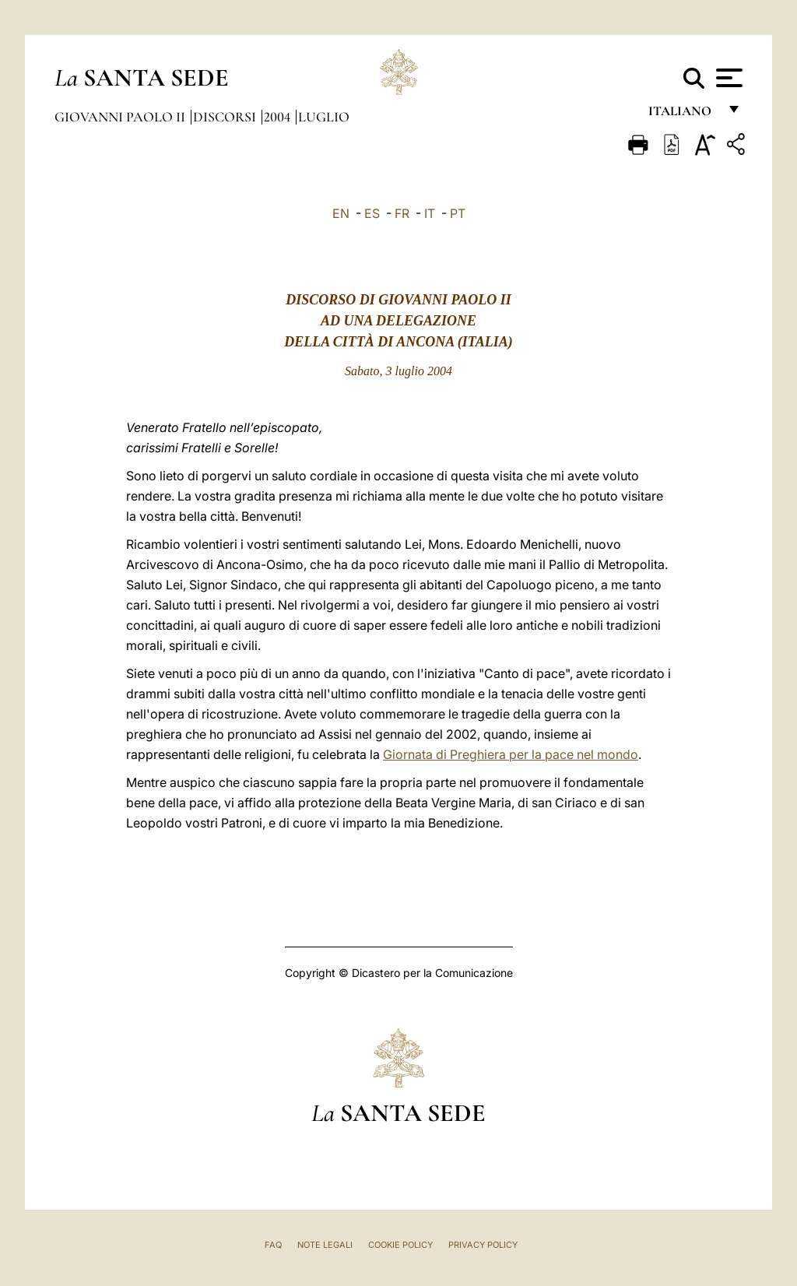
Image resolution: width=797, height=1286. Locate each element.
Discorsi (226, 116)
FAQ (273, 1244)
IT (429, 213)
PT (457, 213)
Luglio (323, 116)
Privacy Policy (483, 1244)
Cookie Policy (400, 1244)
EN (340, 213)
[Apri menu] (727, 78)
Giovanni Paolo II (121, 116)
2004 (278, 116)
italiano (683, 115)
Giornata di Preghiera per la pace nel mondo (510, 754)
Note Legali (325, 1244)
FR (402, 213)
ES (372, 213)
